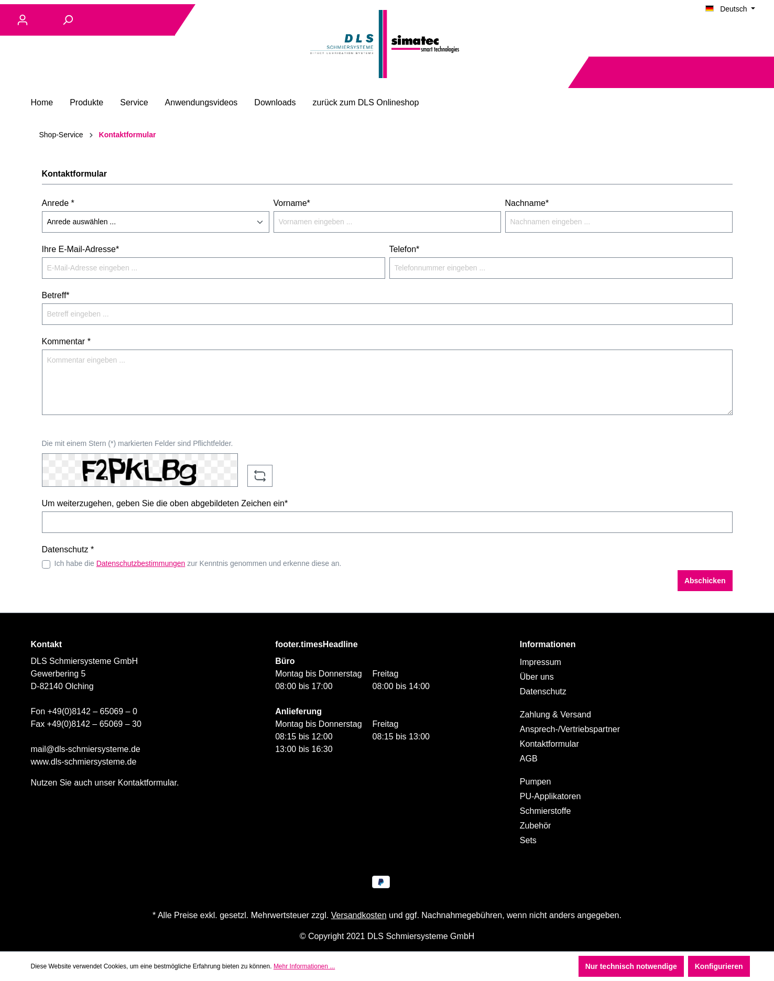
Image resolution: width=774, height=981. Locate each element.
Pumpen (535, 781)
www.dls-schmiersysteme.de (84, 761)
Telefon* (404, 249)
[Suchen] (68, 20)
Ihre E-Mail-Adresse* (80, 249)
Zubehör (535, 825)
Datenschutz (543, 691)
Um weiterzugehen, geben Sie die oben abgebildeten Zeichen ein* (165, 503)
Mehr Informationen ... (304, 966)
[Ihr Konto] (22, 20)
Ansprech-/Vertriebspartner (570, 729)
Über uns (537, 676)
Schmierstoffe (545, 810)
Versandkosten (359, 915)
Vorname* (292, 203)
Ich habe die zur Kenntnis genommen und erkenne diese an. (198, 563)
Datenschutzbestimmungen (141, 563)
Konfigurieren (719, 966)
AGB (529, 758)
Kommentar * (66, 341)
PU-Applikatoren (550, 796)
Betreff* (56, 295)
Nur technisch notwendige (631, 966)
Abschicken (705, 580)
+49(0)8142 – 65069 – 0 (92, 711)
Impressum (540, 662)
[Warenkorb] (757, 73)
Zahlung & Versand (555, 714)
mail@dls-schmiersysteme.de (85, 749)
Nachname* (527, 203)
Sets (528, 840)
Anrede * (58, 203)
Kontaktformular (147, 782)
